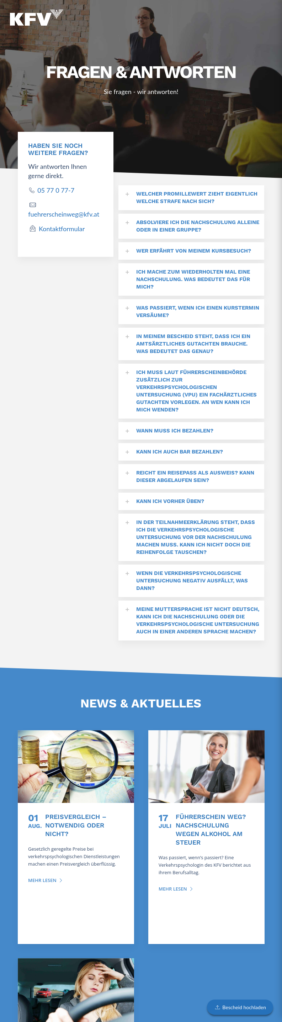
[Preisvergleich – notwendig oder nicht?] (76, 766)
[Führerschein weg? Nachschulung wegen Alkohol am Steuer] (206, 766)
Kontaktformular (62, 229)
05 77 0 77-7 (55, 190)
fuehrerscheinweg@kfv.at (63, 214)
